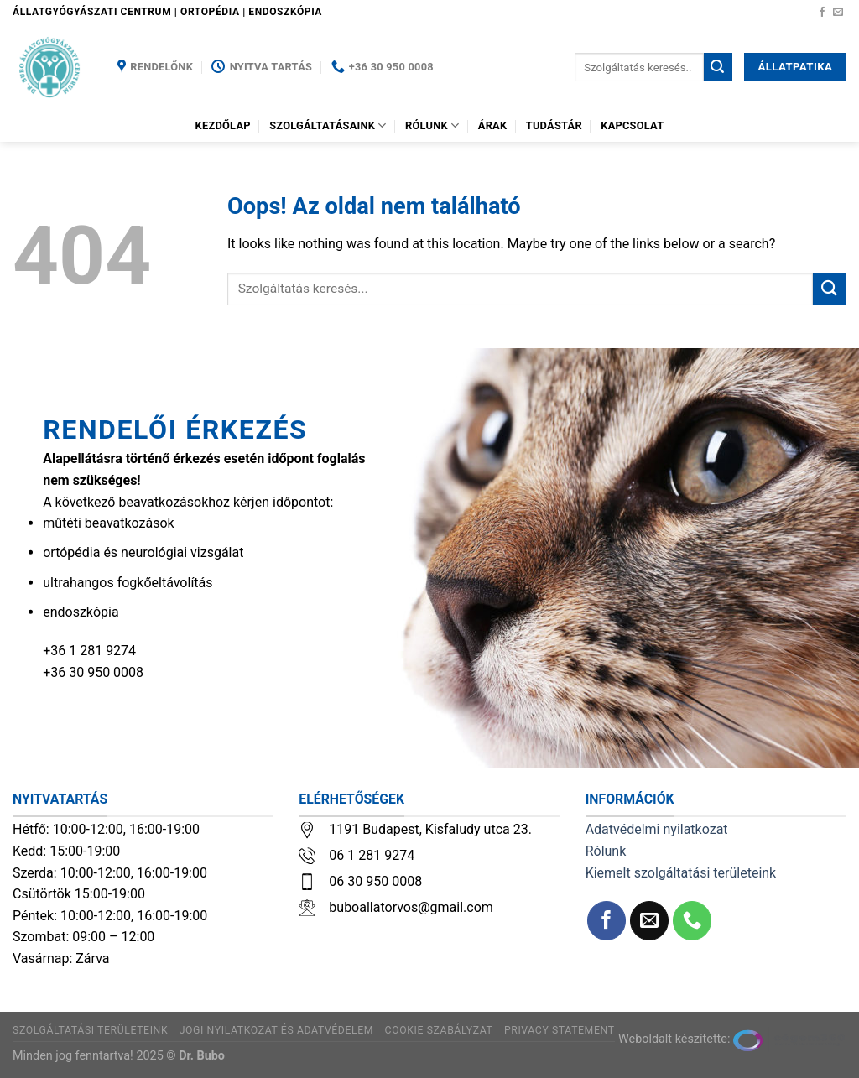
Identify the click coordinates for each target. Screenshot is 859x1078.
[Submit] (718, 67)
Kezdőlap (223, 125)
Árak (493, 125)
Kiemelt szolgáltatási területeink (681, 873)
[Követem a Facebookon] (822, 12)
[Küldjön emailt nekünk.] (838, 12)
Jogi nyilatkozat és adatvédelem (276, 1030)
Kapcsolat (632, 125)
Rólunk (432, 125)
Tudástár (554, 125)
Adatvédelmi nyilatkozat (657, 829)
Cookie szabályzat (439, 1030)
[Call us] (692, 920)
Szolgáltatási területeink (90, 1030)
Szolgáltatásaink (328, 125)
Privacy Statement (559, 1030)
